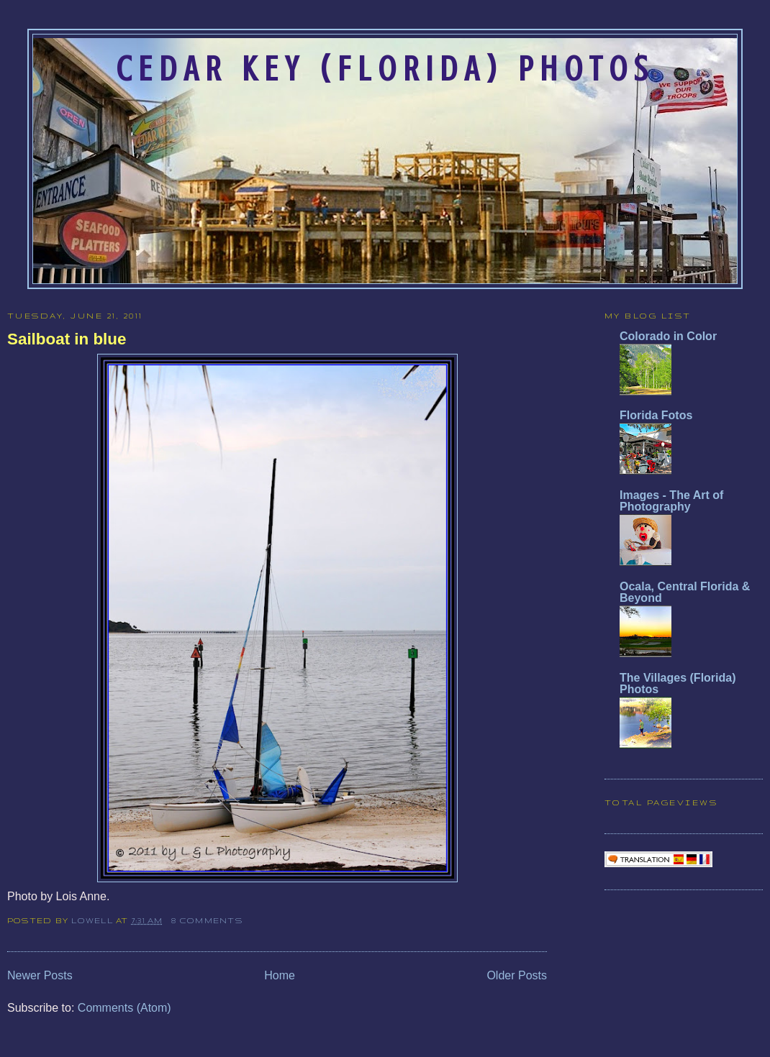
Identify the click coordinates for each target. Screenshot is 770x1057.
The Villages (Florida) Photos (678, 683)
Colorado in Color (668, 336)
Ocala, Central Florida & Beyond (685, 592)
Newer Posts (40, 975)
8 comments (206, 920)
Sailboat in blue (66, 339)
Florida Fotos (656, 415)
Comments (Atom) (124, 1008)
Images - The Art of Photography (671, 501)
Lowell (93, 920)
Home (279, 975)
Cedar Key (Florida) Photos (385, 69)
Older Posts (516, 975)
